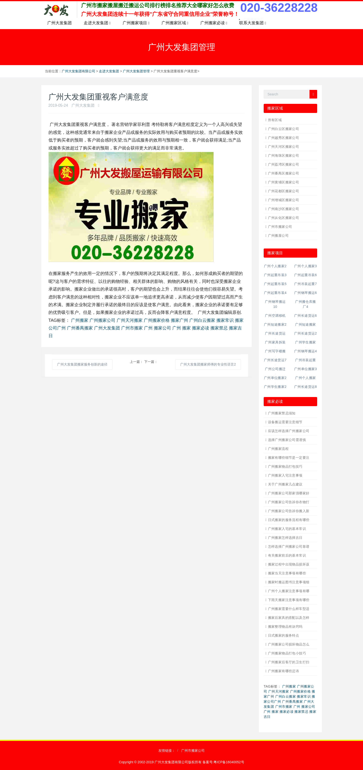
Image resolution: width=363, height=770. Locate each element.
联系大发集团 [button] (252, 23)
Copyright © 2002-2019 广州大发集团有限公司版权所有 (160, 762)
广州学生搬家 (305, 342)
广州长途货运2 (305, 333)
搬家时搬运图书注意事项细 (288, 582)
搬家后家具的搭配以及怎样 (288, 618)
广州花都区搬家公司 (283, 191)
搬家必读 (200, 328)
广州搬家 (79, 320)
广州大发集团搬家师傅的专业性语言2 (208, 364)
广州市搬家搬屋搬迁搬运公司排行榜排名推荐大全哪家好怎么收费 (157, 5)
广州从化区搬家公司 (283, 218)
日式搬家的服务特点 (283, 635)
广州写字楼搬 (275, 351)
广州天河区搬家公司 (283, 147)
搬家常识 (225, 320)
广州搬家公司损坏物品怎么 (288, 644)
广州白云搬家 (202, 320)
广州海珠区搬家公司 (283, 155)
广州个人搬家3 (305, 266)
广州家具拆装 (275, 342)
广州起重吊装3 (275, 275)
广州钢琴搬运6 (305, 293)
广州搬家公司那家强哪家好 (288, 493)
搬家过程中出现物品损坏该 (288, 564)
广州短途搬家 (305, 324)
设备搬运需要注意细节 (285, 422)
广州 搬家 (181, 328)
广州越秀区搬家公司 (283, 138)
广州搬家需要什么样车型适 (288, 609)
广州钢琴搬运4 (305, 351)
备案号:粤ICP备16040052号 (223, 762)
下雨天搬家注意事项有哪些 (288, 600)
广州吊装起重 (305, 360)
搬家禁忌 (219, 328)
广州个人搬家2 (275, 266)
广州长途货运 (275, 333)
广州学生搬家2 (275, 387)
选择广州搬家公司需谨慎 (287, 440)
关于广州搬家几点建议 (285, 484)
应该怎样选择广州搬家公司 (288, 431)
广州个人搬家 (305, 378)
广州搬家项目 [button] (136, 23)
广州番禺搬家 (80, 328)
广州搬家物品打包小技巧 (287, 653)
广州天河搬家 (130, 320)
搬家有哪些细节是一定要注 (288, 458)
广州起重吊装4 (275, 293)
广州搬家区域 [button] (174, 23)
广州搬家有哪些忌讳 (283, 671)
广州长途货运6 (305, 315)
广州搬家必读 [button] (213, 23)
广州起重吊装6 (305, 275)
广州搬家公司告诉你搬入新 (288, 511)
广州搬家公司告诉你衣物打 (288, 502)
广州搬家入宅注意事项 (285, 475)
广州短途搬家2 (275, 324)
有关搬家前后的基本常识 (287, 555)
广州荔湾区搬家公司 (283, 164)
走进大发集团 (109, 71)
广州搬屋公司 (278, 235)
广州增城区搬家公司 (283, 200)
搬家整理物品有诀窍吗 (285, 626)
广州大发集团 (59, 23)
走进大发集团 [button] (97, 23)
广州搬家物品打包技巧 (285, 466)
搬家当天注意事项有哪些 (287, 573)
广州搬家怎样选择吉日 (285, 538)
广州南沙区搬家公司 (283, 209)
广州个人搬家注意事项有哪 (288, 591)
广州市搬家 (132, 328)
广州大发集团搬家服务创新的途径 (82, 364)
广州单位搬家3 (305, 369)
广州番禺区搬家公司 (283, 173)
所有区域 (275, 120)
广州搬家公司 (102, 320)
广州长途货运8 (305, 387)
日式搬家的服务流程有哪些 (288, 520)
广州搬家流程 (278, 449)
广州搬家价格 (157, 320)
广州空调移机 (275, 315)
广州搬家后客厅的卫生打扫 (288, 662)
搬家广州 (179, 320)
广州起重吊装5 (275, 284)
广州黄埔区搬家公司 (283, 182)
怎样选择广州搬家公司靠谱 (288, 546)
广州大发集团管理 (136, 71)
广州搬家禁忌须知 (282, 413)
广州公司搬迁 (275, 369)
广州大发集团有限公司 (78, 71)
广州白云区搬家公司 (283, 129)
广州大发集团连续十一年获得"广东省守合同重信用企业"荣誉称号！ (160, 14)
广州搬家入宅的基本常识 (287, 529)
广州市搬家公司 (280, 227)
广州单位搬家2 (275, 378)
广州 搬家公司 (157, 328)
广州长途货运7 (275, 360)
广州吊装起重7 (305, 284)
